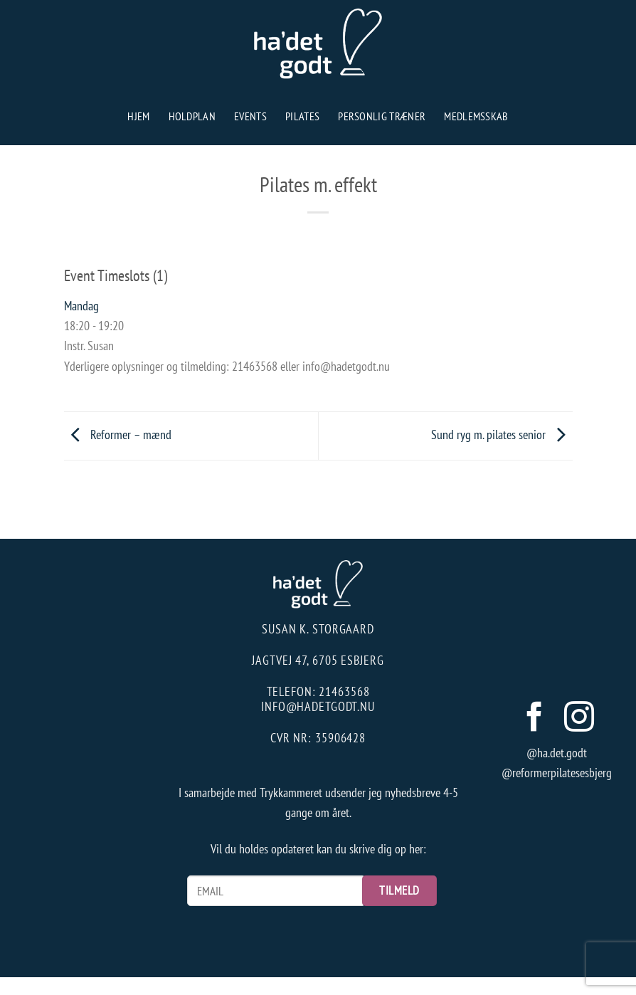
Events (250, 116)
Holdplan (192, 116)
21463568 (344, 691)
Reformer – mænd (117, 434)
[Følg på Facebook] (533, 719)
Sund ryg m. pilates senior (502, 434)
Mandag (81, 306)
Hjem (138, 116)
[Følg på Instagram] (579, 719)
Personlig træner (381, 116)
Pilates (302, 116)
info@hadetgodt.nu (318, 706)
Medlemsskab (476, 116)
